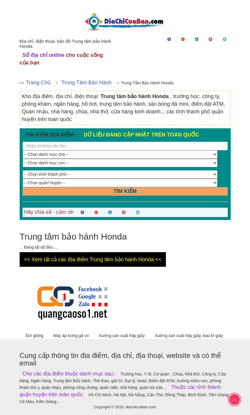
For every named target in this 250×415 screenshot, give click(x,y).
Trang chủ (38, 83)
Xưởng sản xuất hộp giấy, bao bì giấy (189, 335)
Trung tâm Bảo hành (86, 83)
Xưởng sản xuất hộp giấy (122, 335)
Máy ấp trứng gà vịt (71, 335)
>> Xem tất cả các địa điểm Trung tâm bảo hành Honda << (92, 259)
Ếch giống (35, 335)
